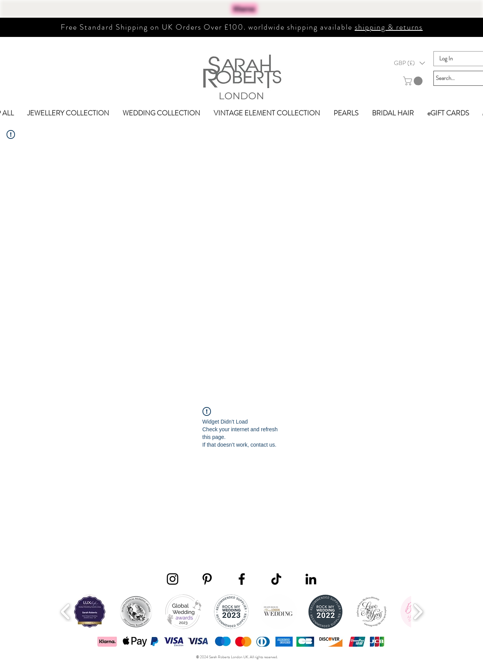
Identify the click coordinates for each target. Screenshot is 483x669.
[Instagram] (172, 579)
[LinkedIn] (311, 579)
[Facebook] (241, 579)
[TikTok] (276, 579)
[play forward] (418, 611)
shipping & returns (389, 27)
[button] (409, 63)
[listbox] (409, 63)
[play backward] (65, 611)
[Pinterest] (207, 579)
